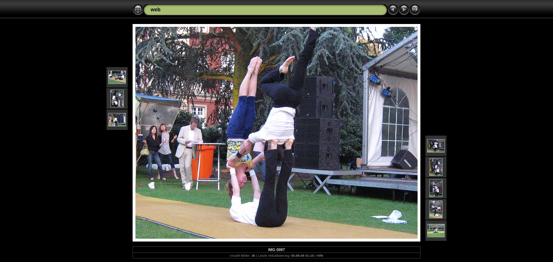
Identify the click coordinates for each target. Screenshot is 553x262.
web (155, 9)
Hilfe (320, 255)
